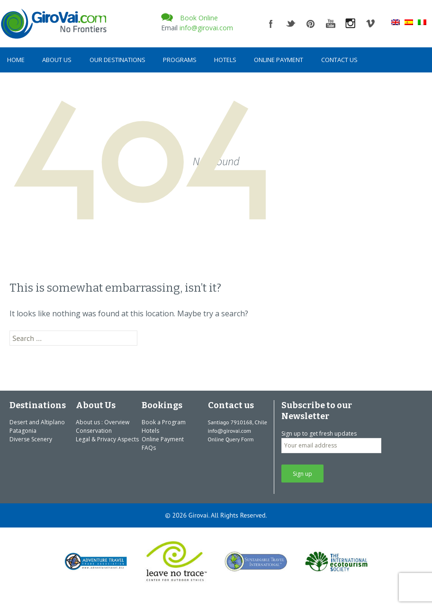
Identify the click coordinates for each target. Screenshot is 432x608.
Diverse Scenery (30, 439)
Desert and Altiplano (37, 422)
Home (16, 59)
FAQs (149, 448)
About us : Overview (102, 422)
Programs (180, 59)
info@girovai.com (206, 27)
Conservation (94, 431)
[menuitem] (395, 21)
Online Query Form (231, 439)
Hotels (225, 59)
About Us (57, 59)
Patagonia (22, 431)
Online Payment (278, 59)
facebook (270, 23)
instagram (350, 23)
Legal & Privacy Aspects (107, 439)
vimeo (370, 23)
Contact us (339, 59)
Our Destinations (117, 59)
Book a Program (164, 422)
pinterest (310, 23)
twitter (290, 23)
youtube (330, 23)
